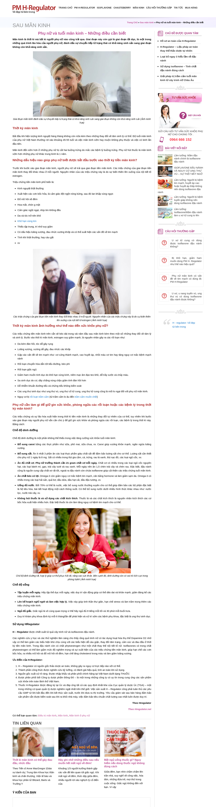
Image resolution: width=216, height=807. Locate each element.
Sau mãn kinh (31, 25)
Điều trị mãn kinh (47, 715)
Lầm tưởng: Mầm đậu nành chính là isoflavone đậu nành (187, 158)
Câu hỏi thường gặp (159, 7)
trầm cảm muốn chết (86, 396)
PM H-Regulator (84, 7)
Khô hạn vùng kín (26, 221)
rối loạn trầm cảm (39, 396)
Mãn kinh (63, 715)
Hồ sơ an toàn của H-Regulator (178, 41)
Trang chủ (65, 7)
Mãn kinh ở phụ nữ (79, 715)
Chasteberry (122, 7)
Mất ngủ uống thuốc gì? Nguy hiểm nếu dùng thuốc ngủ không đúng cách (124, 763)
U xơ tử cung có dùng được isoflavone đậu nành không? (186, 243)
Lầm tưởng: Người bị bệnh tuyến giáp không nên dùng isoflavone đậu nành (188, 199)
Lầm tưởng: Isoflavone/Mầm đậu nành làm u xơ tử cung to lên (188, 212)
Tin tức (178, 7)
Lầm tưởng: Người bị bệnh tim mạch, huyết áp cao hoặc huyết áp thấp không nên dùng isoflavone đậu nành (180, 186)
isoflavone (104, 7)
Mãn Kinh (138, 7)
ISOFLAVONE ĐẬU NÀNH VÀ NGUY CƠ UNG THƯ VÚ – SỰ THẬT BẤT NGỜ (188, 170)
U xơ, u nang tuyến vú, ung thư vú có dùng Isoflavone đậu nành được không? (186, 296)
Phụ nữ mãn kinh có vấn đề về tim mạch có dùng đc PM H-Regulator (186, 278)
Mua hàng (191, 7)
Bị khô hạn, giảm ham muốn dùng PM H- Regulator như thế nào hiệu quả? (186, 261)
